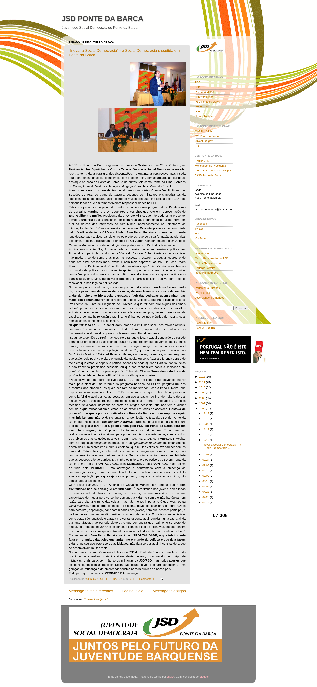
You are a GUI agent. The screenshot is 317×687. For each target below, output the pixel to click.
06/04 (206, 486)
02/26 (206, 497)
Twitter (199, 228)
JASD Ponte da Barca (208, 175)
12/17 (206, 413)
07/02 (206, 475)
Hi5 (197, 233)
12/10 (206, 418)
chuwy (170, 676)
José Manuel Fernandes (209, 297)
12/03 (206, 423)
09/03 (206, 465)
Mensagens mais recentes (91, 591)
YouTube (200, 238)
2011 (202, 382)
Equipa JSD (202, 160)
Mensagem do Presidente (210, 165)
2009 (202, 392)
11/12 (206, 429)
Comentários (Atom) (96, 599)
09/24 (206, 459)
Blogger (204, 676)
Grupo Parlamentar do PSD (211, 258)
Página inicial (133, 591)
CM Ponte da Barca (207, 136)
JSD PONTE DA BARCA (102, 19)
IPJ (197, 145)
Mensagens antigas (169, 591)
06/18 (206, 481)
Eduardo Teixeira (205, 267)
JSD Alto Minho (204, 96)
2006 (202, 408)
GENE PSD (202, 106)
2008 (202, 398)
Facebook (201, 223)
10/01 (206, 454)
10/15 (206, 439)
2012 (202, 376)
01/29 (206, 502)
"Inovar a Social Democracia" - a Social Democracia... (221, 446)
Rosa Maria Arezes (206, 272)
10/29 (206, 434)
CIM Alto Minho (204, 131)
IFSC (198, 111)
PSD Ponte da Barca (207, 101)
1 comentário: (147, 578)
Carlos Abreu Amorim (208, 263)
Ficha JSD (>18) (205, 327)
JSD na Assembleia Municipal (213, 170)
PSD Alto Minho (204, 92)
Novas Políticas (204, 116)
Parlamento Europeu (207, 287)
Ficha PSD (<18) (205, 322)
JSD (197, 87)
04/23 (206, 491)
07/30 (206, 470)
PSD (198, 82)
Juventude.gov (204, 141)
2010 (202, 387)
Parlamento (202, 253)
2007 (202, 403)
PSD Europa (202, 292)
